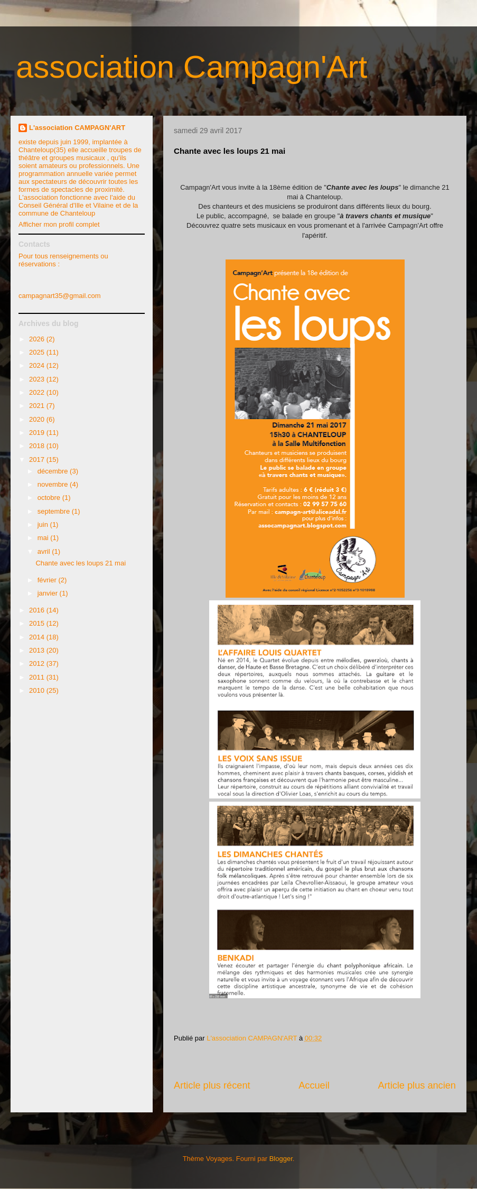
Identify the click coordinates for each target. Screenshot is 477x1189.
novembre (54, 484)
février (48, 580)
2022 (37, 392)
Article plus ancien (417, 1085)
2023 (37, 379)
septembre (55, 511)
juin (44, 524)
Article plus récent (212, 1085)
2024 (37, 365)
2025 (37, 352)
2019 (37, 432)
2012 (37, 663)
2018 (37, 446)
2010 (37, 690)
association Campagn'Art (191, 67)
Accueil (314, 1085)
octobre (50, 497)
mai (44, 538)
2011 (37, 677)
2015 (37, 623)
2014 (37, 637)
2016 (37, 610)
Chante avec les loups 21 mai (80, 563)
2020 (37, 419)
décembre (54, 471)
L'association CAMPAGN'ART (77, 128)
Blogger (281, 1159)
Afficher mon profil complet (59, 224)
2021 (37, 406)
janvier (49, 593)
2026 (37, 339)
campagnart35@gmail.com (59, 296)
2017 (37, 459)
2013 (37, 650)
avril (45, 551)
